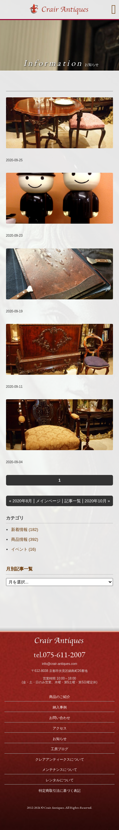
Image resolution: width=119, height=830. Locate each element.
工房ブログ (59, 749)
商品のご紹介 (59, 697)
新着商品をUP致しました (31, 153)
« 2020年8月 (20, 501)
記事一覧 (72, 501)
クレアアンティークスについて (59, 759)
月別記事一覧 (19, 569)
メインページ (48, 501)
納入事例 (60, 707)
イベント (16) (23, 549)
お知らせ (60, 739)
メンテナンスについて (59, 769)
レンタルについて (60, 780)
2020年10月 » (97, 501)
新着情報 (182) (24, 529)
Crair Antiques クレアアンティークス (59, 10)
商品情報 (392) (24, 539)
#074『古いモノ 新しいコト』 (35, 305)
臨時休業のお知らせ (26, 229)
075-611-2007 (64, 654)
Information (61, 62)
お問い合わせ (59, 718)
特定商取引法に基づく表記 (60, 790)
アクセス (60, 728)
